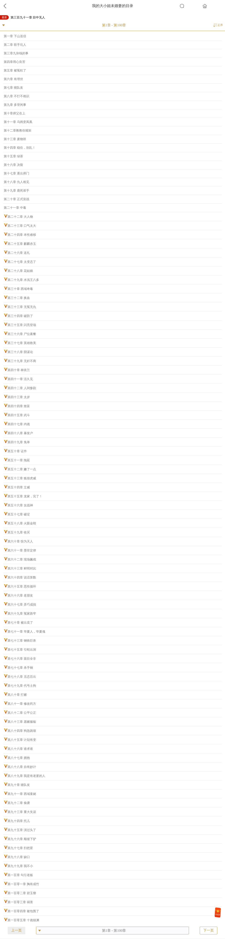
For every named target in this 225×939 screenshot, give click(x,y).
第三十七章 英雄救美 (21, 343)
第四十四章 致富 (18, 406)
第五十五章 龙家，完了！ (24, 496)
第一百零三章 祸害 (20, 902)
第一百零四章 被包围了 (23, 911)
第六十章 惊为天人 (20, 541)
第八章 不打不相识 (16, 96)
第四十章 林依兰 (18, 370)
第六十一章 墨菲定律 (21, 550)
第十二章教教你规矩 (17, 130)
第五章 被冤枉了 (15, 70)
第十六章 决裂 (13, 165)
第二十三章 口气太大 (21, 225)
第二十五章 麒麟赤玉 (21, 243)
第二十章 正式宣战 (16, 199)
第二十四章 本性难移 (21, 234)
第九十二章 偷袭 (18, 803)
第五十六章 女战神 (20, 505)
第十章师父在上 (14, 113)
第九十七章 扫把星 (20, 848)
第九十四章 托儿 (18, 821)
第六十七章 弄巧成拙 (21, 604)
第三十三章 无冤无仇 (21, 307)
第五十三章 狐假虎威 (21, 478)
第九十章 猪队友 (18, 785)
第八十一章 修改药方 (21, 703)
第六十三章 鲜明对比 (21, 568)
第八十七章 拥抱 (18, 758)
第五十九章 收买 (18, 532)
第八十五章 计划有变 (21, 739)
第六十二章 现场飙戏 (21, 559)
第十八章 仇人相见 (16, 182)
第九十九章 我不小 (20, 866)
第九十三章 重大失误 (21, 812)
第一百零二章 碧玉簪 (21, 893)
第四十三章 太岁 (18, 397)
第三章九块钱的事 (16, 53)
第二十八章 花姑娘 (20, 271)
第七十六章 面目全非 (21, 658)
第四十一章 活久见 (20, 379)
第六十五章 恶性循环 (21, 586)
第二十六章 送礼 (18, 252)
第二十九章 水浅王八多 (23, 280)
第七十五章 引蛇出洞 (21, 649)
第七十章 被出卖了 (20, 622)
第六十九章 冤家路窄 (21, 613)
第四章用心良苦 (14, 62)
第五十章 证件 (17, 451)
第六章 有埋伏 (13, 79)
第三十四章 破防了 (20, 316)
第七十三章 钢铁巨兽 (21, 640)
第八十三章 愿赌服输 (21, 721)
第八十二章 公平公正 (21, 712)
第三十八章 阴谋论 (20, 352)
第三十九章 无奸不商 (21, 361)
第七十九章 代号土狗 (21, 685)
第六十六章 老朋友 (20, 595)
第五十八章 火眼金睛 (21, 523)
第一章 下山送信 (15, 36)
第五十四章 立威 (18, 487)
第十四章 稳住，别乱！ (19, 147)
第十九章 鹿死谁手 (16, 190)
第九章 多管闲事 (15, 104)
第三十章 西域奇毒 (20, 289)
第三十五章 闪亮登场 (21, 325)
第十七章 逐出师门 (16, 173)
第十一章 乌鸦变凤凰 (18, 122)
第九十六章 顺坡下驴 (21, 839)
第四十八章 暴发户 (20, 433)
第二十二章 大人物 (20, 216)
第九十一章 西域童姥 (21, 794)
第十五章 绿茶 (13, 156)
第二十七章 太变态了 (21, 262)
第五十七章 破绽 (18, 514)
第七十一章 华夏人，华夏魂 (26, 631)
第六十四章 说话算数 (21, 577)
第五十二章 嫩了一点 (21, 469)
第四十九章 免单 (18, 442)
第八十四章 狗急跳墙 (21, 730)
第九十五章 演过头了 (21, 830)
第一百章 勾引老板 (20, 875)
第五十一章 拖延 (18, 460)
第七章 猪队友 (13, 87)
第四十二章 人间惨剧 (21, 388)
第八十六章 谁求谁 (20, 748)
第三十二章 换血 (18, 298)
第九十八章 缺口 (18, 857)
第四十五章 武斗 (18, 415)
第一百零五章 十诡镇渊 (23, 920)
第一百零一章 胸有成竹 (23, 884)
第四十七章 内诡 (18, 424)
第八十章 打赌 (17, 694)
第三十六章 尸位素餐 (21, 334)
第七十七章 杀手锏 (20, 667)
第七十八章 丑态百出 (21, 676)
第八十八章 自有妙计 (21, 767)
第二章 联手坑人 (15, 44)
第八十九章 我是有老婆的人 (26, 776)
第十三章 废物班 (15, 139)
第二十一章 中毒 (15, 207)
